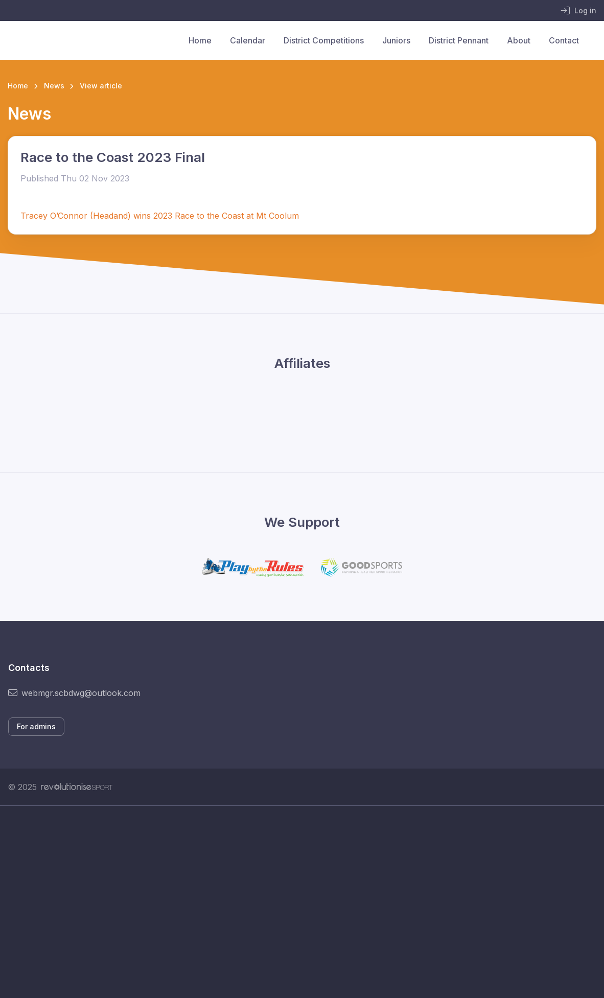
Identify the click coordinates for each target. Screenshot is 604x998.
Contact (564, 40)
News (54, 85)
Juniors (396, 40)
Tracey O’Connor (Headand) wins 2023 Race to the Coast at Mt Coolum (160, 216)
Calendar (247, 40)
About (518, 40)
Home (200, 40)
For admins (36, 726)
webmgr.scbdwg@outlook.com (74, 693)
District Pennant (459, 40)
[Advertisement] (302, 901)
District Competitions (324, 40)
